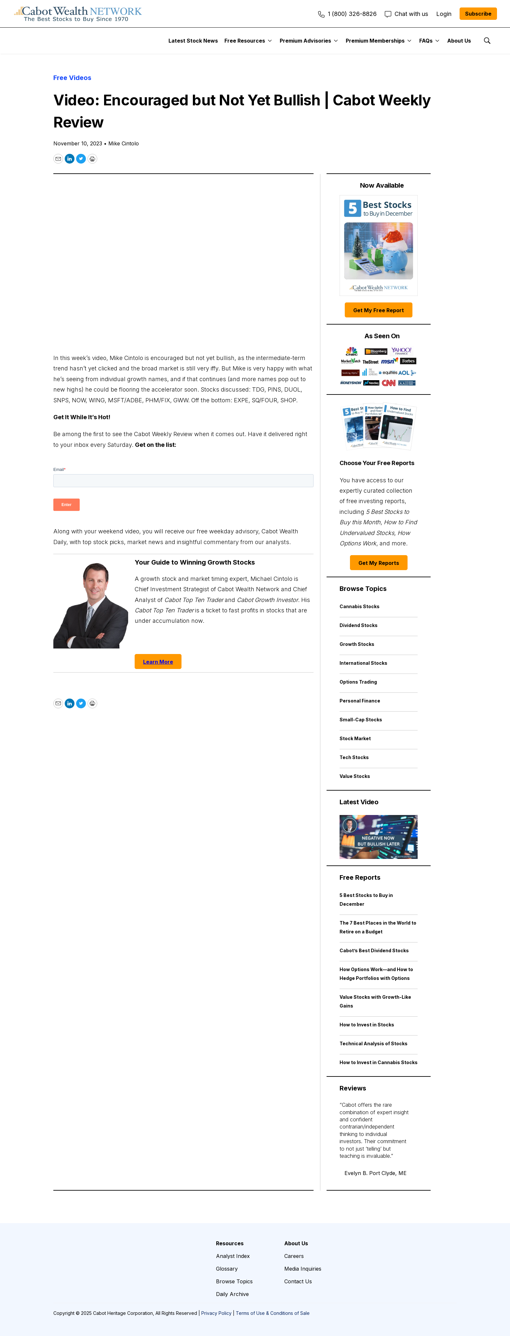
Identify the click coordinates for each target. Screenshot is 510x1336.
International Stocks (363, 663)
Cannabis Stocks (360, 606)
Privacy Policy (216, 1313)
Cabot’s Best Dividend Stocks (374, 950)
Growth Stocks (357, 644)
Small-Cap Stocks (361, 719)
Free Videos (72, 78)
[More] (270, 41)
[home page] (78, 13)
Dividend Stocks (359, 625)
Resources (230, 1243)
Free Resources (244, 40)
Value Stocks (355, 776)
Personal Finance (360, 700)
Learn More (158, 662)
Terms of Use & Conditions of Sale (273, 1313)
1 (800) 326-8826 (347, 13)
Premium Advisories (305, 40)
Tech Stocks (354, 757)
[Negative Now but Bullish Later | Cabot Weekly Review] (379, 837)
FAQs (426, 40)
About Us (459, 40)
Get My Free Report (378, 310)
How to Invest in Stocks (367, 1024)
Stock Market (355, 738)
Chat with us (406, 13)
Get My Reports (378, 563)
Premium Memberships (375, 40)
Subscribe (478, 13)
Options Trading (358, 682)
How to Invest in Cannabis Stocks (379, 1062)
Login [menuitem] (443, 13)
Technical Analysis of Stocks (374, 1043)
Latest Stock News (193, 40)
